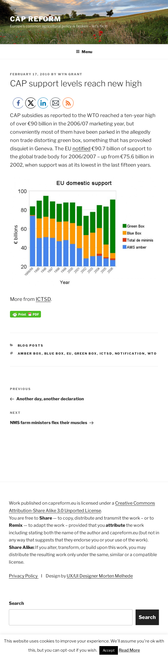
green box (85, 353)
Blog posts (31, 345)
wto (152, 353)
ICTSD (43, 299)
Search (16, 603)
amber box (30, 353)
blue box (54, 353)
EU (69, 353)
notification (130, 353)
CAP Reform (35, 19)
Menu (84, 51)
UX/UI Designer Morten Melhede (100, 576)
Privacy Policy (23, 576)
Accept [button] (109, 650)
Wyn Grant (70, 74)
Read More (129, 650)
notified (82, 148)
